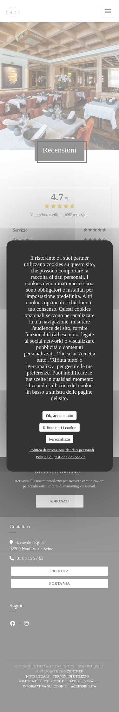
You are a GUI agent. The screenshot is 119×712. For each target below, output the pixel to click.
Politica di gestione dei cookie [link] (61, 456)
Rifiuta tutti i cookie (59, 427)
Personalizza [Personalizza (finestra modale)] (59, 439)
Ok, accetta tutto (59, 415)
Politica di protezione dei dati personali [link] (62, 449)
